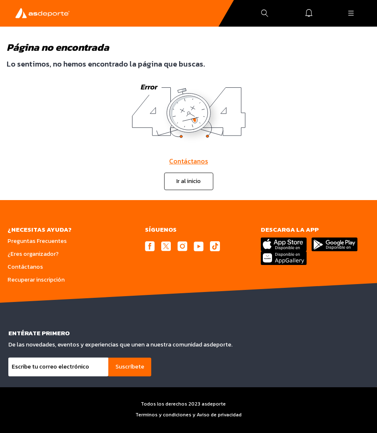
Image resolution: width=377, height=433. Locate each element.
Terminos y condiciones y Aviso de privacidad (188, 414)
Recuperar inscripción (36, 279)
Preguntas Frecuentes (37, 241)
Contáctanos (188, 161)
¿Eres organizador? (33, 254)
